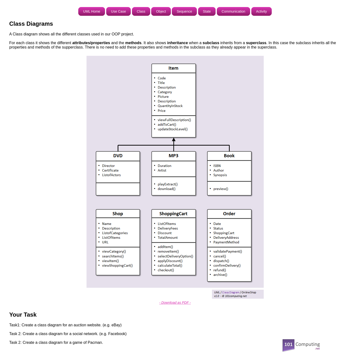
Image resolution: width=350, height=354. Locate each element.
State (207, 11)
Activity (261, 11)
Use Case (118, 11)
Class (141, 11)
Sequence (184, 11)
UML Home (91, 11)
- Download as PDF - (175, 303)
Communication (233, 11)
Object (161, 11)
